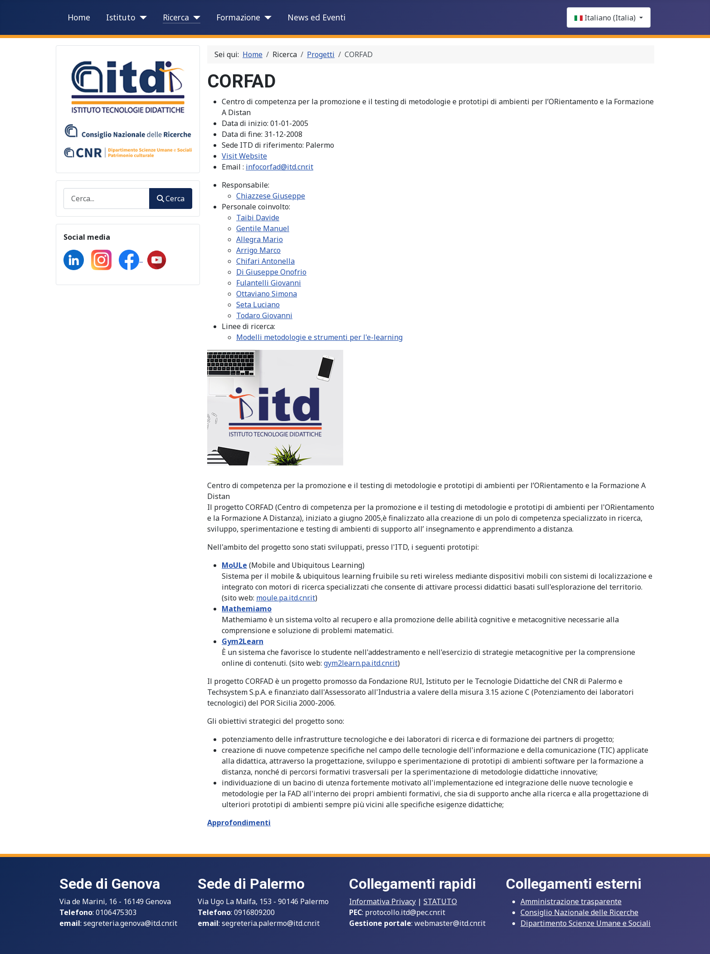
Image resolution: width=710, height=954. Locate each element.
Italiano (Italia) (605, 18)
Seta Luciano (258, 305)
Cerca (171, 198)
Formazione (238, 17)
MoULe (234, 565)
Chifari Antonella (265, 261)
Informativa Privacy (382, 901)
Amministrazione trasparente (571, 901)
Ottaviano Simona (266, 294)
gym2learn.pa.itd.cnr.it (361, 663)
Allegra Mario (259, 239)
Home (79, 17)
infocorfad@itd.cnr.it (279, 167)
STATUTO (440, 901)
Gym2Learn (242, 641)
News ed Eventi (316, 17)
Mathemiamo (247, 609)
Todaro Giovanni (264, 315)
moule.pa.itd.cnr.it (285, 598)
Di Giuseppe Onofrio (271, 272)
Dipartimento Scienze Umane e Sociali (585, 923)
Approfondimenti (239, 823)
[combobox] (106, 198)
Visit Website (244, 156)
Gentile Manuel (262, 228)
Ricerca (176, 17)
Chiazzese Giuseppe (270, 196)
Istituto (121, 17)
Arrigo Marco (258, 250)
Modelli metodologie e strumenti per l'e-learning (319, 337)
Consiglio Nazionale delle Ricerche (579, 912)
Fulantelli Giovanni (268, 283)
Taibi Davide (257, 218)
